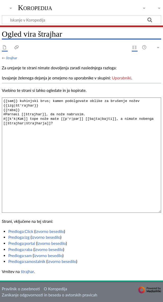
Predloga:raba (20, 249)
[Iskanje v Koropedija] (81, 19)
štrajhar (11, 58)
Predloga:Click (20, 231)
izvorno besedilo (49, 231)
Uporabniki (121, 77)
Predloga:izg (19, 237)
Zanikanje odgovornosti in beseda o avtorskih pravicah (49, 294)
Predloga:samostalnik (26, 261)
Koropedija (35, 7)
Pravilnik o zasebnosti (21, 288)
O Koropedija (55, 288)
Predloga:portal (21, 243)
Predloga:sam (20, 255)
